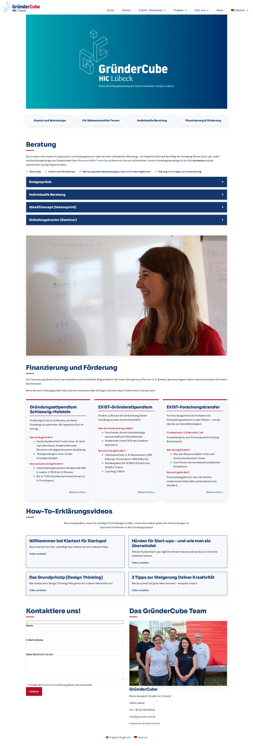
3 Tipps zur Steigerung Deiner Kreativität (173, 577)
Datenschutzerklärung (54, 684)
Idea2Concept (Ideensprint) (52, 207)
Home (110, 10)
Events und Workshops (50, 120)
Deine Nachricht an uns (75, 666)
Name (75, 629)
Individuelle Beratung (152, 120)
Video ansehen (37, 553)
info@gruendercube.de (142, 716)
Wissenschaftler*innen (91, 160)
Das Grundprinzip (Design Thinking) (66, 577)
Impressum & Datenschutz (144, 723)
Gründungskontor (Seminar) (53, 220)
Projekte (180, 10)
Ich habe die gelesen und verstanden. (59, 685)
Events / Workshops (152, 10)
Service (126, 10)
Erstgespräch (40, 182)
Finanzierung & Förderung (203, 120)
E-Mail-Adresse (75, 643)
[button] (152, 10)
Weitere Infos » (78, 492)
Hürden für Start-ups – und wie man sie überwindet (171, 543)
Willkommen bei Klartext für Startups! (67, 540)
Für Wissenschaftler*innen (101, 120)
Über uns (202, 10)
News (219, 10)
